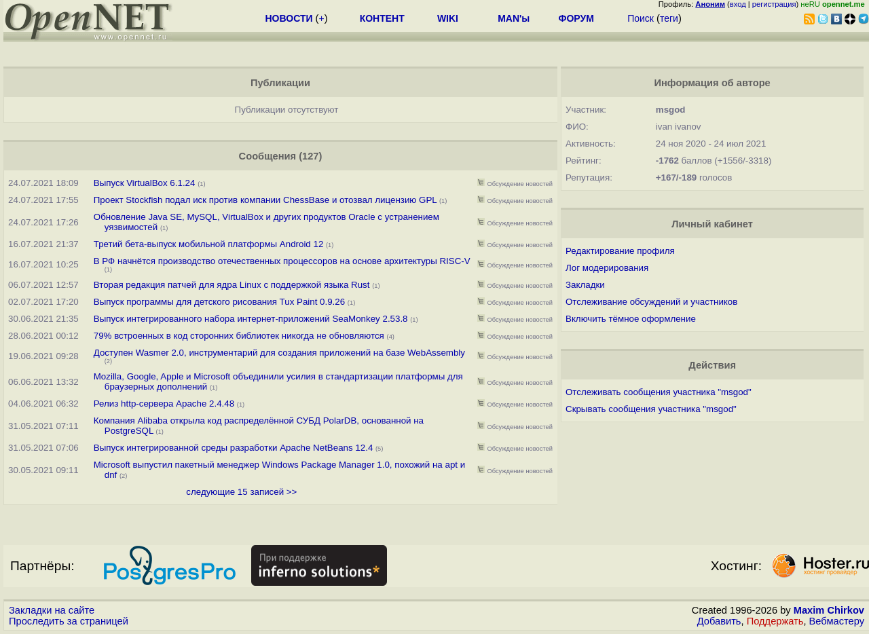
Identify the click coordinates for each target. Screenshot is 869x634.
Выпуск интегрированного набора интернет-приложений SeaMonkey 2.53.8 (251, 319)
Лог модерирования (607, 268)
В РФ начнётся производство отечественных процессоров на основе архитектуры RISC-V (282, 261)
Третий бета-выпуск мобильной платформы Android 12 (210, 244)
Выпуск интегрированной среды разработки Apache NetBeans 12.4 (233, 448)
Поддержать (775, 621)
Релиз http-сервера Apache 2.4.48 (164, 403)
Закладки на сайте (51, 610)
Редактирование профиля (620, 251)
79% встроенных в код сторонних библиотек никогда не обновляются (239, 336)
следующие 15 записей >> (241, 492)
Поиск (640, 18)
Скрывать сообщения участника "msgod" (651, 409)
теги (669, 18)
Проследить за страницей (68, 621)
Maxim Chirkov (829, 610)
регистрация (774, 4)
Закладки (585, 285)
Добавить (719, 621)
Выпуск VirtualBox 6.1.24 (145, 183)
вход (738, 4)
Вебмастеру (836, 621)
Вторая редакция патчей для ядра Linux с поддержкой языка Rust (232, 285)
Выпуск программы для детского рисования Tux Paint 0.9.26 (219, 302)
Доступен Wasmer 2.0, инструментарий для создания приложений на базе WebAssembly (279, 353)
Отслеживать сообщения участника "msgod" (659, 392)
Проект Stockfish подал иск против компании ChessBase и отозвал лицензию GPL (265, 200)
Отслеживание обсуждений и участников (651, 302)
